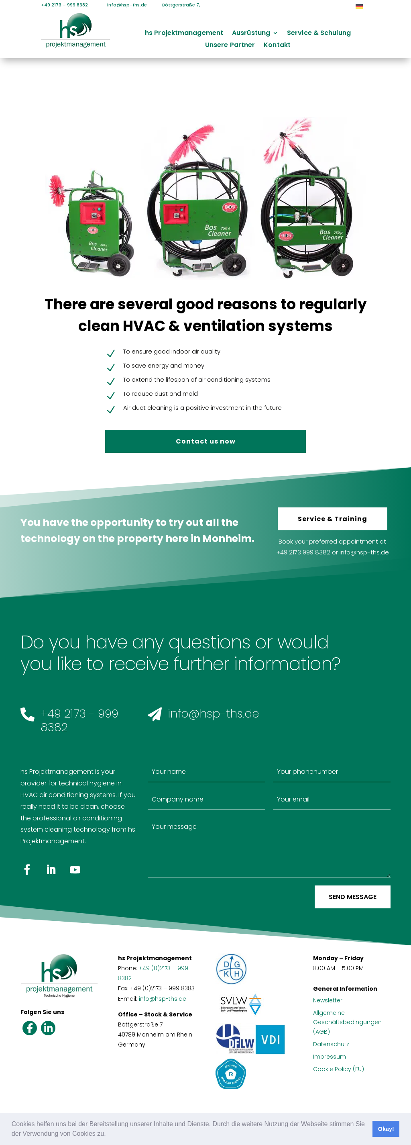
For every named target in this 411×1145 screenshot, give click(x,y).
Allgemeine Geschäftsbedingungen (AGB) (347, 1022)
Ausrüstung (251, 33)
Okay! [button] (386, 1129)
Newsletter (327, 1000)
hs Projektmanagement (184, 33)
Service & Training (332, 518)
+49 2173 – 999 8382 (64, 5)
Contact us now (206, 441)
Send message (352, 897)
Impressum (329, 1057)
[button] (109, 1134)
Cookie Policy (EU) (338, 1069)
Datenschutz (331, 1044)
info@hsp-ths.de (122, 5)
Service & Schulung (319, 33)
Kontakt (277, 45)
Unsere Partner (230, 45)
